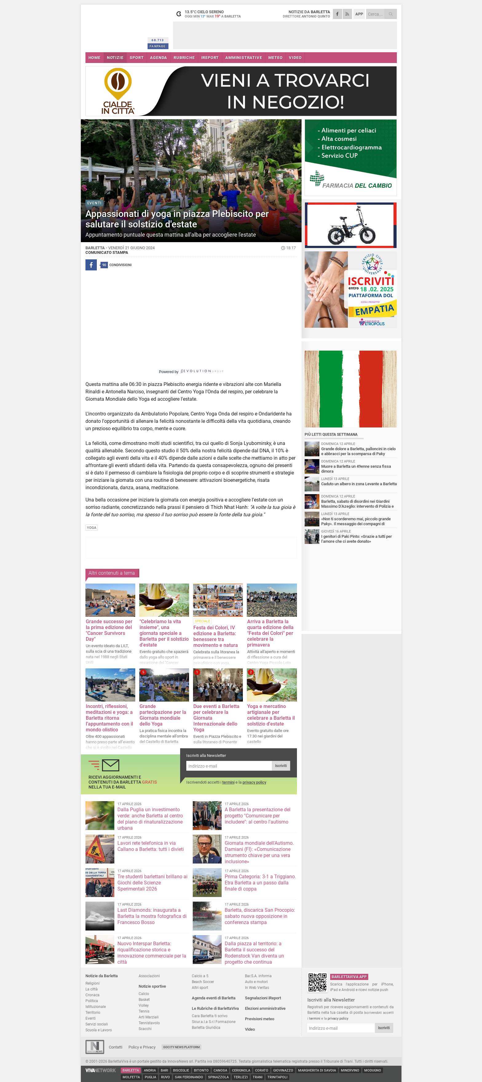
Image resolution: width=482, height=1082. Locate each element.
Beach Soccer (203, 981)
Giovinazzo (283, 1070)
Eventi (90, 1018)
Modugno (372, 1070)
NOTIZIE (115, 57)
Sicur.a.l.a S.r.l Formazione (213, 1021)
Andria (150, 1070)
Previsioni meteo (259, 1019)
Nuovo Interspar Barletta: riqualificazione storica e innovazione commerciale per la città (151, 953)
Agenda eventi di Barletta (213, 998)
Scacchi (145, 1028)
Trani (258, 1077)
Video (250, 1029)
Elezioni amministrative (265, 1008)
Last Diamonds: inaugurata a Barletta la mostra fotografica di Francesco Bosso (152, 916)
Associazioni (149, 976)
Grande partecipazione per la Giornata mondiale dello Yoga (163, 715)
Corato (261, 1070)
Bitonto (201, 1070)
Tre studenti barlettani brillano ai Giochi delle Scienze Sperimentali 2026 (152, 883)
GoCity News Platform (181, 1047)
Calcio (144, 993)
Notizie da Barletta (101, 976)
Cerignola (241, 1070)
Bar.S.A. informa (258, 976)
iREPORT (210, 57)
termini (228, 782)
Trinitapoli (277, 1077)
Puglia (150, 1077)
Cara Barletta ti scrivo (209, 1015)
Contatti (115, 1047)
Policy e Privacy (142, 1047)
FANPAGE (158, 46)
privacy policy (254, 782)
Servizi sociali (96, 1024)
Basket (144, 999)
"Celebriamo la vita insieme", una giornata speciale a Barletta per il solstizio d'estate (164, 633)
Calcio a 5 (200, 976)
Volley (144, 1005)
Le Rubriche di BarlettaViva (215, 1008)
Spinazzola (218, 1077)
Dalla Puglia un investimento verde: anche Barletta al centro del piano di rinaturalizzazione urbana (150, 819)
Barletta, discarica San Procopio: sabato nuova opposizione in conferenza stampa (260, 916)
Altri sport (200, 987)
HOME (95, 57)
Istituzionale (95, 1006)
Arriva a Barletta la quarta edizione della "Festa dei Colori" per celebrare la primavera (270, 633)
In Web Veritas (257, 987)
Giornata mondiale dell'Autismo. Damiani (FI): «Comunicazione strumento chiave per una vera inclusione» (259, 852)
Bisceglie (181, 1070)
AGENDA (158, 57)
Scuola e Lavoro (98, 1030)
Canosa (220, 1070)
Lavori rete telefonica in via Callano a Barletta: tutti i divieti (150, 846)
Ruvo (165, 1077)
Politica (91, 1000)
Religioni (92, 983)
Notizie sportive (152, 986)
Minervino (350, 1070)
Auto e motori (256, 981)
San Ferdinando (189, 1077)
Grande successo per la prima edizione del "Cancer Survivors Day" (109, 630)
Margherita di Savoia (317, 1070)
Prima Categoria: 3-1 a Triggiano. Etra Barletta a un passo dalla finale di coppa (260, 883)
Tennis (144, 1011)
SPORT (137, 57)
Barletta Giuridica (206, 1027)
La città (91, 989)
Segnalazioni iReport (263, 998)
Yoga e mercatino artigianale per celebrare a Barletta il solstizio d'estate (271, 715)
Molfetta (131, 1077)
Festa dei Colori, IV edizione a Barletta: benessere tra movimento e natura (215, 636)
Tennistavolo (149, 1023)
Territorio (92, 1012)
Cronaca (92, 995)
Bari (164, 1070)
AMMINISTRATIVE (243, 57)
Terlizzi (241, 1077)
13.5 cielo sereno (211, 14)
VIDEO (295, 57)
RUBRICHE (184, 57)
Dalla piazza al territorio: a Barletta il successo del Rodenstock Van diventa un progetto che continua (254, 953)
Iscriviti (281, 766)
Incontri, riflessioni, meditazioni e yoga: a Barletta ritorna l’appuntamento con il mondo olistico (109, 718)
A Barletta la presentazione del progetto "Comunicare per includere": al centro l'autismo (257, 816)
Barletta (131, 1070)
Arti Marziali (149, 1017)
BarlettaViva (115, 27)
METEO (275, 57)
